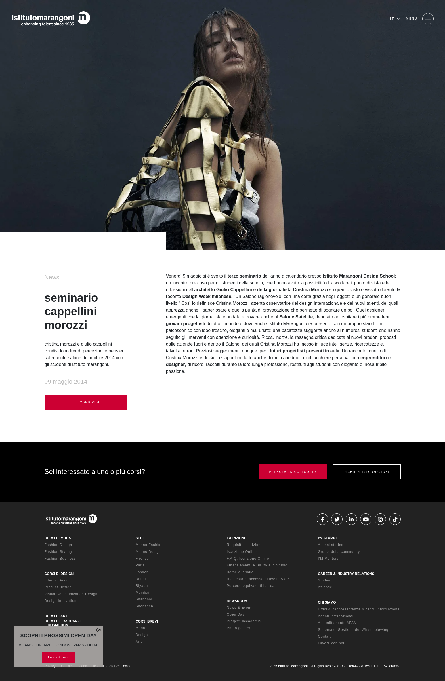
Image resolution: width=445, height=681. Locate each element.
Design (142, 635)
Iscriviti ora (58, 657)
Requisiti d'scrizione (245, 545)
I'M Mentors (328, 559)
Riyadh (142, 586)
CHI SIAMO (327, 602)
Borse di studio (240, 572)
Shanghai (144, 599)
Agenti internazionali (336, 616)
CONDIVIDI (85, 403)
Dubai (141, 579)
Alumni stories (330, 545)
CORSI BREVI (147, 621)
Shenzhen (144, 606)
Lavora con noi (331, 643)
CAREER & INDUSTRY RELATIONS (346, 574)
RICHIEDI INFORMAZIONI (366, 471)
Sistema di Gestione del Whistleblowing (353, 630)
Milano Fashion (149, 545)
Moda (140, 628)
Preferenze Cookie (117, 666)
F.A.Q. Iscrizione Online (248, 559)
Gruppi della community (339, 552)
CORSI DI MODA (58, 538)
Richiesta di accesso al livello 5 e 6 (258, 579)
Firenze (142, 559)
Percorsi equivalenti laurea (250, 586)
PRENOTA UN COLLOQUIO (292, 471)
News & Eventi (240, 608)
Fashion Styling (58, 552)
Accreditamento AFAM (337, 623)
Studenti (325, 580)
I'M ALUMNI (327, 538)
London (142, 572)
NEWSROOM (237, 601)
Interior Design (58, 580)
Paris (140, 565)
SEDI (140, 538)
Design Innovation (61, 601)
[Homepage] (51, 18)
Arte (139, 642)
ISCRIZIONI (236, 538)
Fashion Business (60, 559)
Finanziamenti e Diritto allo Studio (257, 565)
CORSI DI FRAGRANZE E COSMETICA (63, 623)
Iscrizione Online (242, 552)
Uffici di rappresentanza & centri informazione (359, 609)
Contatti (325, 636)
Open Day (235, 614)
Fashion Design (58, 545)
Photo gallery (238, 628)
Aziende (325, 587)
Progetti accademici (244, 621)
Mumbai (143, 593)
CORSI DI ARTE (57, 616)
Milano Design (148, 552)
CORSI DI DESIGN (59, 574)
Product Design (58, 587)
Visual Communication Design (71, 594)
